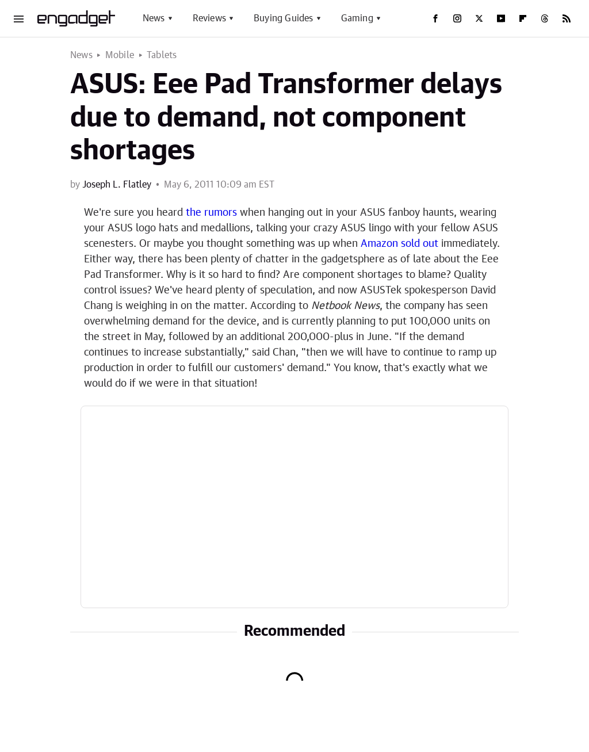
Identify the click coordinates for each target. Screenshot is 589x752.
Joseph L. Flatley (116, 184)
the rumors (211, 213)
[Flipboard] (522, 18)
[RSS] (566, 18)
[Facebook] (435, 18)
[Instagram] (457, 18)
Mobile (119, 55)
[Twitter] (479, 18)
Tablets (162, 55)
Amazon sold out (399, 244)
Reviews (209, 18)
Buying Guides (283, 18)
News (154, 18)
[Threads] (544, 18)
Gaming (357, 18)
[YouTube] (501, 18)
